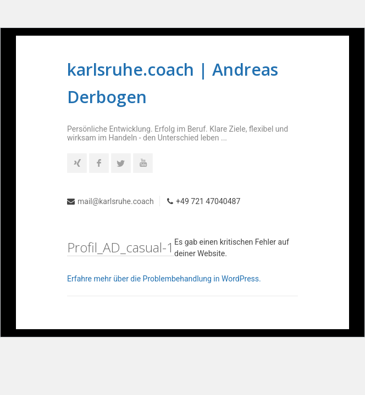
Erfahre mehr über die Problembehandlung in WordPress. (164, 278)
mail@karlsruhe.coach (116, 201)
